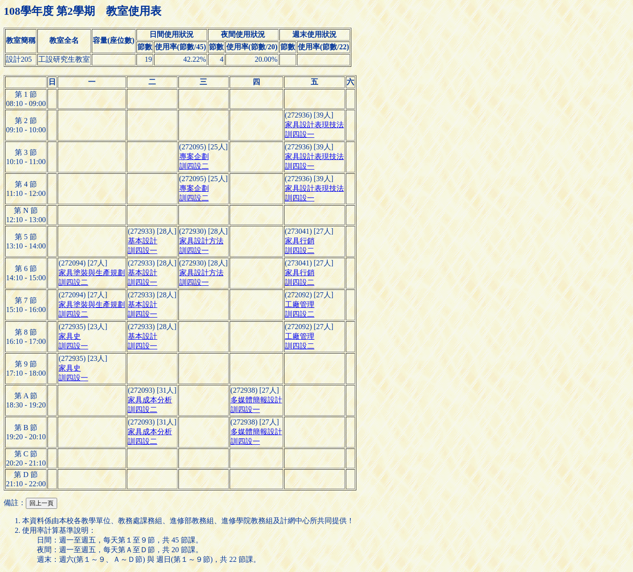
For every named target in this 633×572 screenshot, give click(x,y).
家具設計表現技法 (314, 125)
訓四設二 (194, 166)
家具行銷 (299, 241)
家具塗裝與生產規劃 (92, 273)
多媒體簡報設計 (256, 400)
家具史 (70, 336)
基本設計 (142, 241)
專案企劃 (194, 156)
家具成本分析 (150, 400)
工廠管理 (299, 304)
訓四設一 (299, 134)
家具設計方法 (201, 241)
